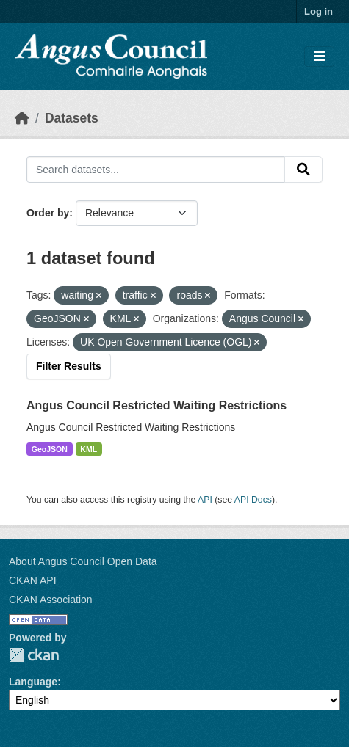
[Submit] (303, 169)
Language (33, 682)
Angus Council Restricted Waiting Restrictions (156, 405)
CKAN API (33, 580)
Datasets (71, 118)
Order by (47, 213)
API (205, 500)
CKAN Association (51, 599)
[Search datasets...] (155, 169)
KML (88, 449)
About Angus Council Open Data (83, 561)
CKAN (34, 655)
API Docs (253, 500)
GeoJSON (50, 449)
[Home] (22, 118)
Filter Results (68, 366)
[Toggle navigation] (319, 57)
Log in (318, 11)
